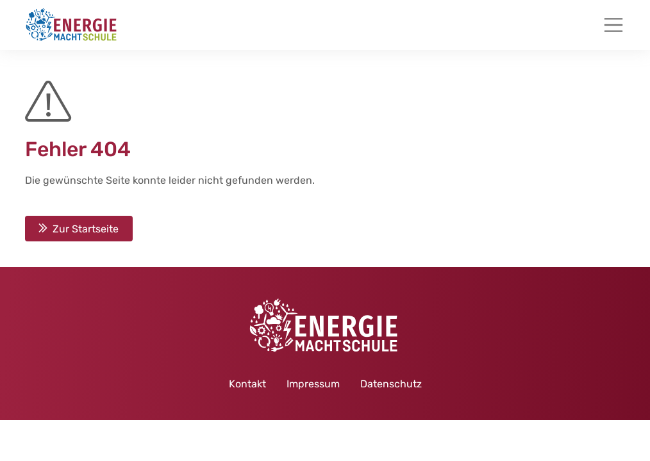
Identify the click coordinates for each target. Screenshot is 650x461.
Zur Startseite (86, 228)
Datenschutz (391, 384)
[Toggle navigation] (613, 24)
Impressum (313, 384)
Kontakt (247, 384)
